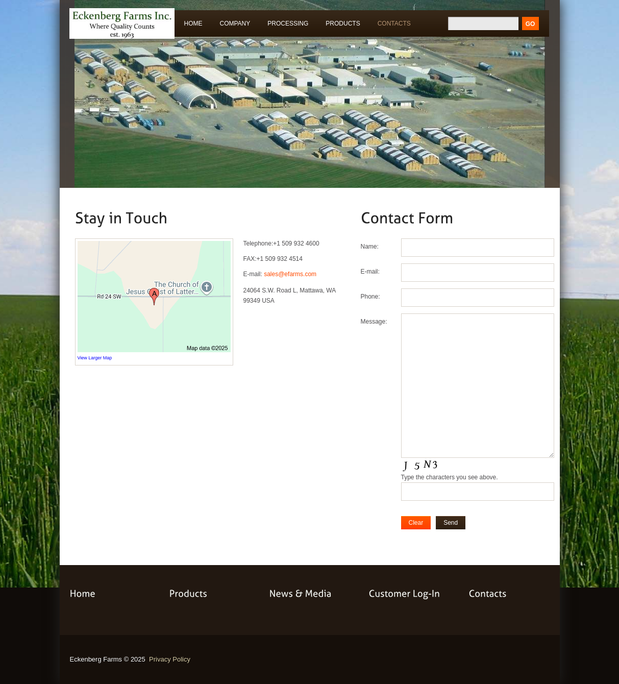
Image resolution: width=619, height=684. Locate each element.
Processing (285, 25)
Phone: (370, 296)
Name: (370, 246)
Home (193, 23)
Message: (374, 321)
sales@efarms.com (290, 274)
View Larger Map (95, 357)
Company (235, 23)
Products (340, 25)
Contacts (394, 23)
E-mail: (370, 271)
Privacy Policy (169, 659)
